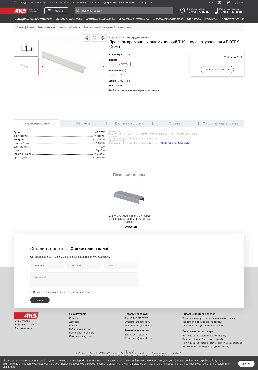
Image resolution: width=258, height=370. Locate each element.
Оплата (73, 325)
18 (112, 75)
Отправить (40, 300)
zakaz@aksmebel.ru (141, 338)
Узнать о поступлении (217, 69)
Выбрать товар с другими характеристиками (134, 90)
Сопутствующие (232, 19)
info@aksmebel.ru (182, 143)
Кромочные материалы (134, 19)
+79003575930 (166, 143)
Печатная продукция (80, 336)
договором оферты (79, 292)
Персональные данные (81, 332)
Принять (246, 363)
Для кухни (211, 19)
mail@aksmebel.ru (140, 322)
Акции (53, 2)
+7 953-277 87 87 (139, 318)
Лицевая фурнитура (69, 19)
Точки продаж (144, 2)
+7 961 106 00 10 (230, 12)
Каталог (73, 318)
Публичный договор (80, 329)
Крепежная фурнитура (100, 19)
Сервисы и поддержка (102, 2)
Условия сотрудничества (138, 325)
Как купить (79, 2)
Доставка (74, 322)
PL (112, 64)
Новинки (64, 2)
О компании (125, 2)
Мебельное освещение (167, 19)
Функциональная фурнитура (33, 19)
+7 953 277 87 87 (198, 12)
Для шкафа (193, 19)
